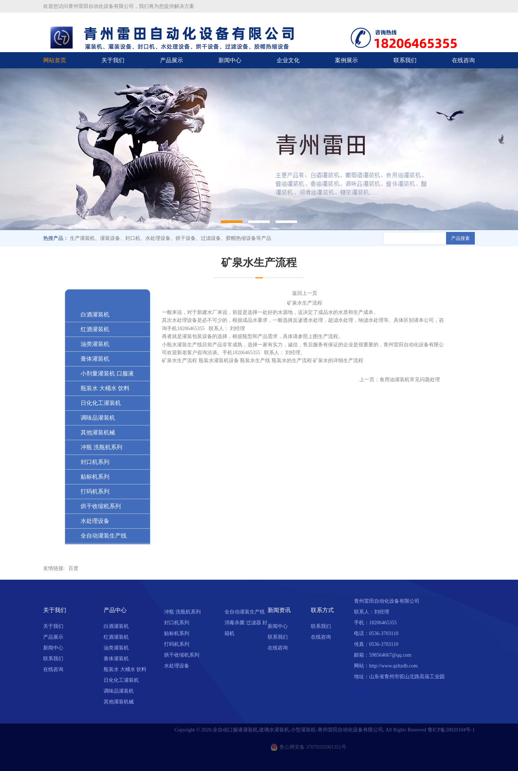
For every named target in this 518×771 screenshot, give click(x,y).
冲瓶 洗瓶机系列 (182, 612)
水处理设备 (176, 666)
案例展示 (346, 60)
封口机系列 (176, 622)
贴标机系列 (176, 633)
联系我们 (405, 60)
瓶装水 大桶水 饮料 (125, 669)
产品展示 (171, 60)
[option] (259, 149)
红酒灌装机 (116, 637)
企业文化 (288, 60)
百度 (73, 568)
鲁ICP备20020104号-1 (451, 730)
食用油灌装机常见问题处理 (410, 379)
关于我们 (112, 60)
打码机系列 (176, 644)
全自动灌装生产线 (244, 612)
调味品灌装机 (119, 691)
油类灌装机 (116, 648)
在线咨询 (463, 60)
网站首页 (54, 60)
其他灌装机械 (119, 701)
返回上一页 (304, 293)
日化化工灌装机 (121, 680)
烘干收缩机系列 (181, 655)
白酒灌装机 (116, 626)
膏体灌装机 (116, 658)
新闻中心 (229, 60)
